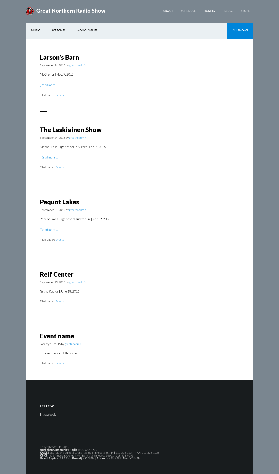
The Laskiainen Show (71, 130)
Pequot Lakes (59, 202)
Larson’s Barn (59, 57)
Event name (57, 336)
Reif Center (56, 274)
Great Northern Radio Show (70, 10)
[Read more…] (49, 85)
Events (59, 95)
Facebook (49, 414)
